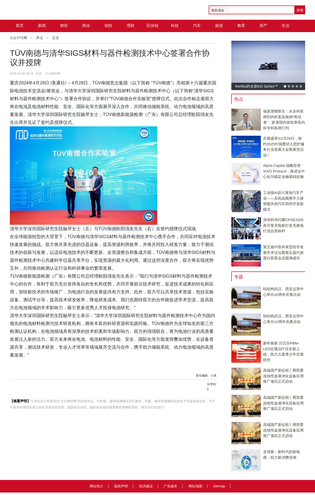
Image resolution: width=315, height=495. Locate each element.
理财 (130, 25)
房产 (263, 25)
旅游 (219, 25)
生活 (285, 25)
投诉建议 (146, 486)
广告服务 (170, 486)
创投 (108, 25)
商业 (86, 25)
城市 (20, 38)
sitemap (219, 486)
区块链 (152, 25)
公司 (42, 38)
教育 (241, 25)
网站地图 (195, 486)
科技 (175, 25)
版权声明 (121, 486)
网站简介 (96, 486)
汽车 (197, 25)
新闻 (42, 25)
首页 (20, 25)
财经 (64, 25)
